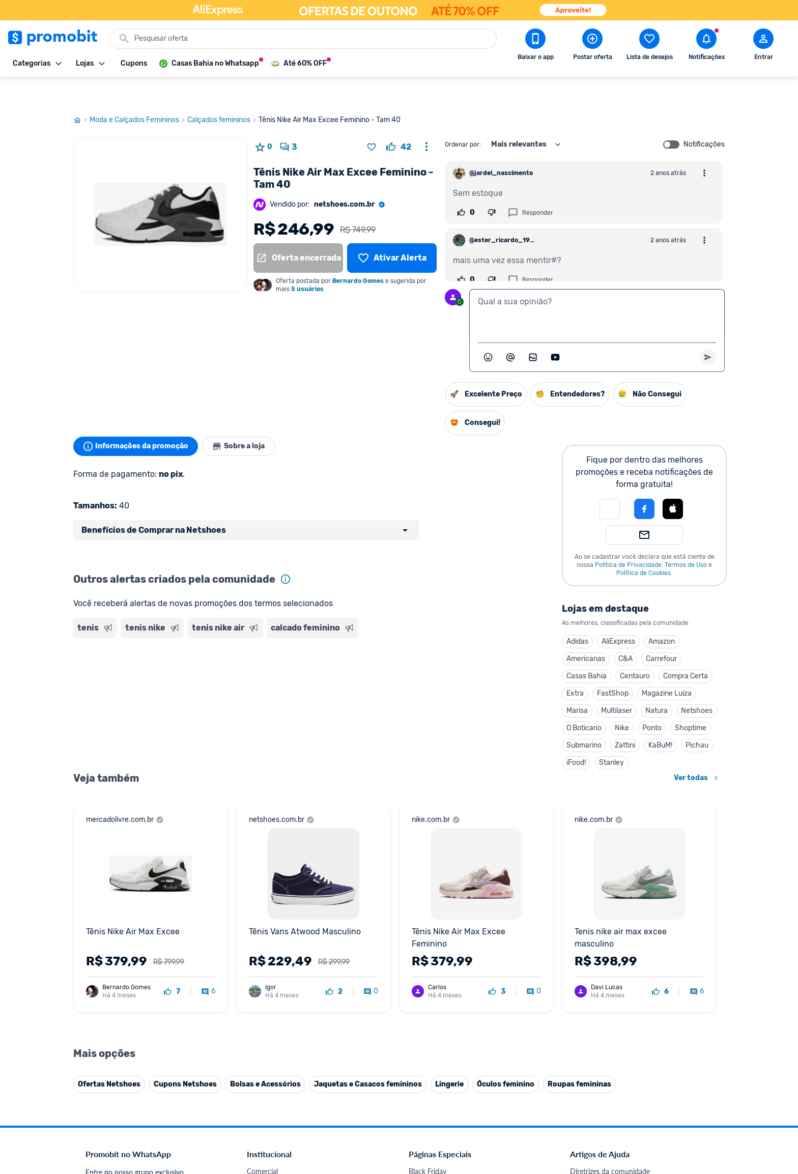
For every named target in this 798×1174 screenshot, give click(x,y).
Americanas (585, 631)
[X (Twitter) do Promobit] (612, 1104)
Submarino (584, 718)
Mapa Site (262, 995)
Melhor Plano (268, 1056)
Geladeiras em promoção (448, 983)
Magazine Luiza (667, 666)
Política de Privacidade (628, 537)
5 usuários (307, 262)
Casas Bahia (586, 649)
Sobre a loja (247, 419)
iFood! (576, 735)
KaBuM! (660, 718)
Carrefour (661, 631)
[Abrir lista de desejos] (649, 46)
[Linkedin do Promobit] (670, 1104)
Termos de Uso (686, 537)
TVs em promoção (437, 1008)
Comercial (262, 934)
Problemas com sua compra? (615, 971)
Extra (575, 666)
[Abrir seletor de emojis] (488, 330)
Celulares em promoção (445, 946)
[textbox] (597, 287)
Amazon (661, 614)
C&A (625, 631)
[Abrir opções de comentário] (704, 146)
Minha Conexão (271, 1081)
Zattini (625, 718)
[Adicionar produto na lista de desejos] (371, 120)
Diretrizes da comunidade (610, 934)
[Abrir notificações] (706, 46)
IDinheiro (261, 1044)
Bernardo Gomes (358, 253)
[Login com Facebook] (644, 482)
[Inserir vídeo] (555, 330)
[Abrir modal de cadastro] (763, 46)
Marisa (577, 683)
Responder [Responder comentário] (530, 186)
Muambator (265, 1093)
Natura (656, 683)
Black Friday (427, 934)
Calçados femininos (223, 93)
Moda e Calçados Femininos (138, 93)
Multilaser (616, 683)
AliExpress (618, 614)
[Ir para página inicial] (81, 93)
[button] (610, 482)
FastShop (613, 666)
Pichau (697, 718)
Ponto (652, 701)
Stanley (611, 735)
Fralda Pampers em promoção (455, 995)
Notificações (704, 117)
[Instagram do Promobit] (641, 1104)
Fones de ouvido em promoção (457, 959)
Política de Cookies (643, 546)
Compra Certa (685, 649)
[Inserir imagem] (533, 330)
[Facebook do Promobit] (584, 1104)
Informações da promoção (138, 419)
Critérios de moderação (606, 946)
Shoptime (690, 701)
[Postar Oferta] (592, 46)
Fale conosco (267, 946)
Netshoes (696, 683)
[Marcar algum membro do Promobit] (510, 330)
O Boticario (584, 701)
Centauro (635, 649)
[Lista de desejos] (392, 231)
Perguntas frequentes (603, 959)
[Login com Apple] (673, 482)
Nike (622, 701)
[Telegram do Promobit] (698, 1104)
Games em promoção (442, 971)
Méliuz (257, 1069)
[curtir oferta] (399, 120)
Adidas (577, 614)
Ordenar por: (463, 117)
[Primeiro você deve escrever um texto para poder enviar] (708, 330)
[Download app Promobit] (535, 46)
